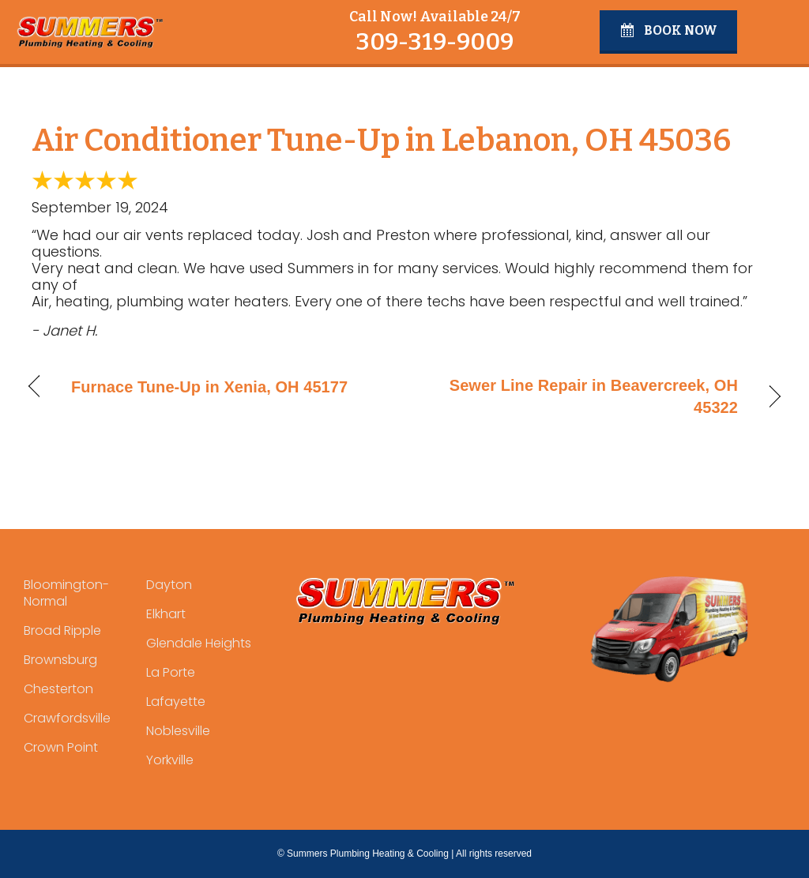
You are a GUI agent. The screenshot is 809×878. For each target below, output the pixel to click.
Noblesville (178, 731)
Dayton (169, 585)
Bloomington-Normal (66, 593)
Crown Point (61, 747)
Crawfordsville (67, 718)
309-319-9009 (435, 42)
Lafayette (175, 701)
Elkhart (166, 614)
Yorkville (170, 760)
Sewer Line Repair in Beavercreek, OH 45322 (582, 396)
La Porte (170, 672)
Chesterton (58, 689)
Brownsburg (60, 660)
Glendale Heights (198, 643)
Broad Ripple (62, 630)
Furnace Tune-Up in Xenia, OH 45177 (209, 387)
